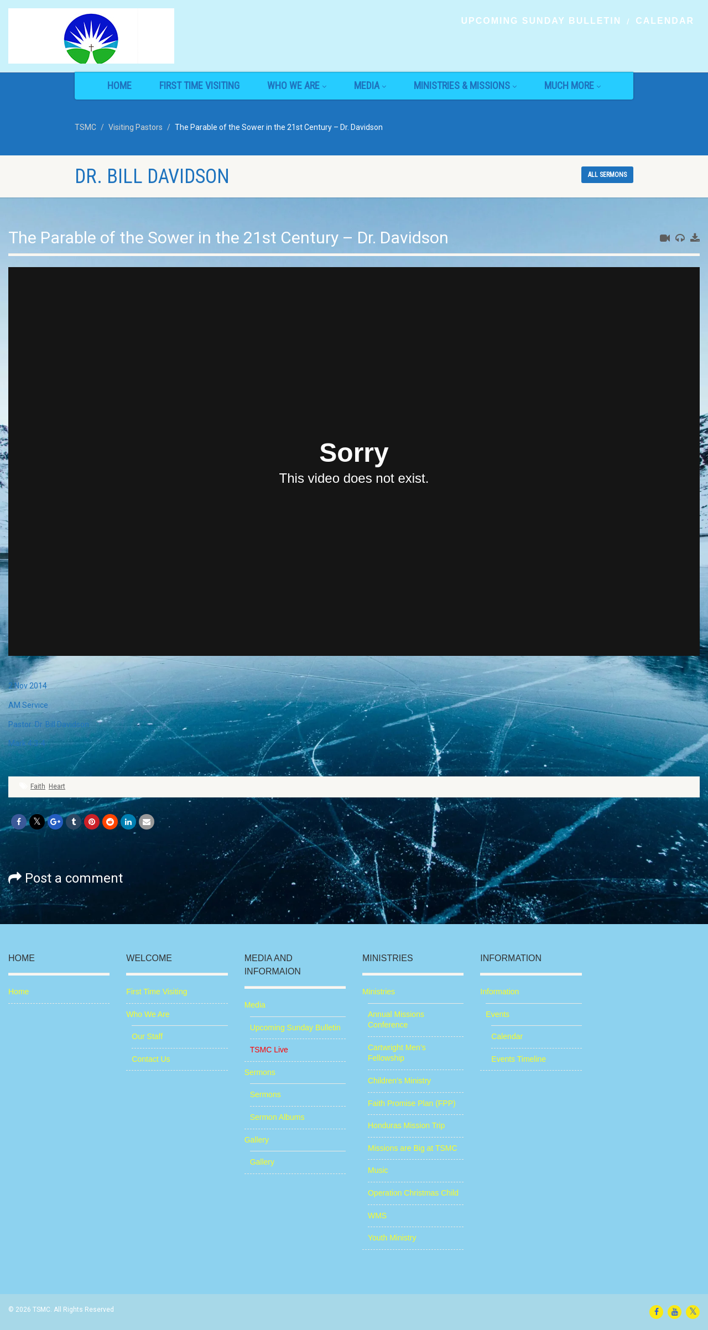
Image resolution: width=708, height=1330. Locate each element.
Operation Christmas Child (413, 1192)
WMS (377, 1215)
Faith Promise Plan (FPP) (412, 1103)
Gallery (256, 1139)
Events (497, 1014)
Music (378, 1170)
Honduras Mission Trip (406, 1125)
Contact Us (151, 1059)
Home (119, 85)
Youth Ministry (392, 1237)
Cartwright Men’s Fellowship (397, 1053)
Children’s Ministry (399, 1080)
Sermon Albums (277, 1117)
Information (499, 991)
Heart (57, 786)
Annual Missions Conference (396, 1020)
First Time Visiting (199, 85)
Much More (572, 85)
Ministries (378, 991)
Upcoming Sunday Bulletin (541, 21)
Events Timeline (518, 1059)
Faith (37, 786)
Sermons (259, 1072)
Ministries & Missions (465, 85)
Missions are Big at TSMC (412, 1148)
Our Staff (147, 1036)
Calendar (665, 21)
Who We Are (296, 85)
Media (370, 85)
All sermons (607, 175)
